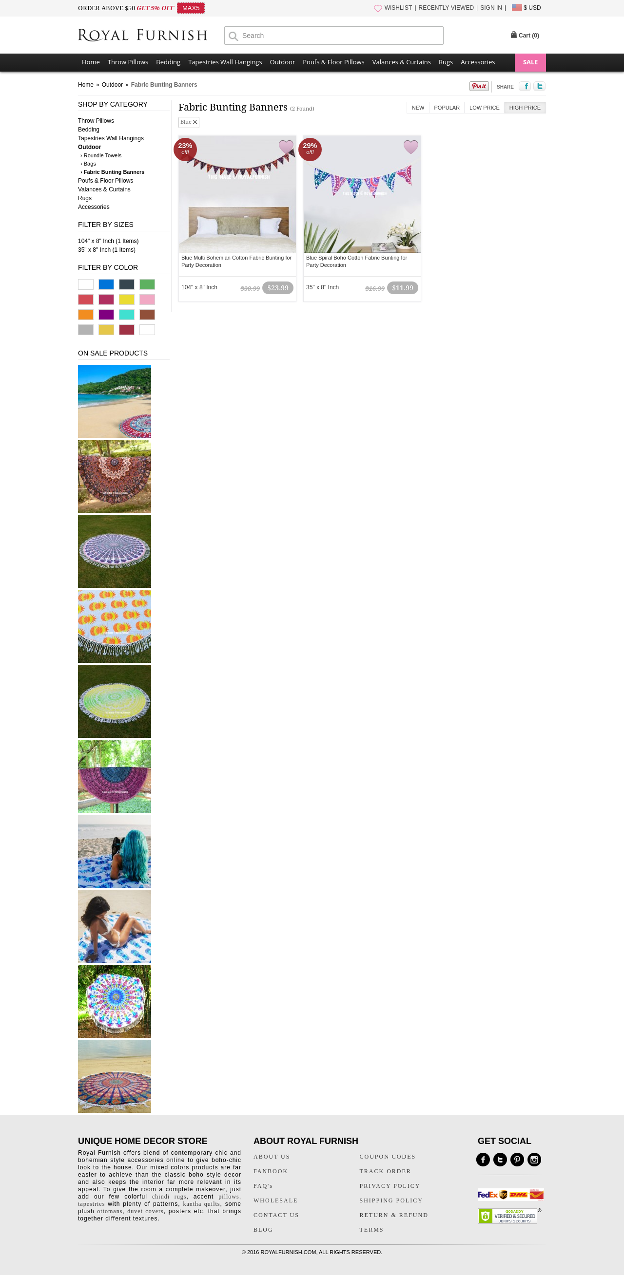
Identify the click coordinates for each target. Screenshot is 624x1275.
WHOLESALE (276, 1200)
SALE (530, 61)
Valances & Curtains (401, 61)
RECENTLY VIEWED (446, 7)
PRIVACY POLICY (390, 1185)
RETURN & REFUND (394, 1215)
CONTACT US (276, 1215)
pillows (228, 1196)
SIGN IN (491, 7)
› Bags (88, 164)
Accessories (478, 61)
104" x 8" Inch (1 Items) (108, 241)
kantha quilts (201, 1203)
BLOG (263, 1229)
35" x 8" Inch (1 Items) (107, 249)
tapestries (91, 1203)
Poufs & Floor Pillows (333, 61)
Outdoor (282, 61)
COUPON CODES (388, 1156)
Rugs (446, 61)
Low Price (484, 108)
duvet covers (145, 1211)
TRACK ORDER (385, 1171)
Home (91, 61)
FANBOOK (271, 1171)
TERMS (372, 1229)
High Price (525, 108)
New (418, 108)
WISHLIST (398, 7)
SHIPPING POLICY (391, 1200)
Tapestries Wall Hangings (225, 61)
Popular (447, 108)
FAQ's (263, 1185)
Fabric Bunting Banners (164, 84)
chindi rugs (169, 1196)
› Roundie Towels (100, 155)
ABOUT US (272, 1156)
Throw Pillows (128, 61)
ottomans (109, 1211)
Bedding (168, 61)
